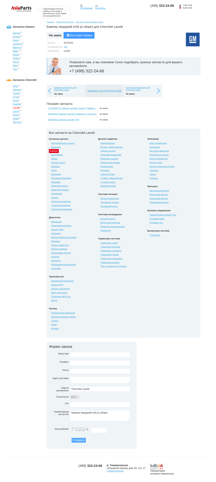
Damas (16, 33)
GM (65, 47)
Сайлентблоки (107, 174)
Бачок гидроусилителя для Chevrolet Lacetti (138, 88)
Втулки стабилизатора (111, 147)
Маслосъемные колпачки (63, 237)
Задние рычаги (107, 151)
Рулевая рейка (157, 219)
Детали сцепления (60, 289)
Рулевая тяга (156, 222)
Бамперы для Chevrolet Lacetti (104, 90)
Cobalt (16, 93)
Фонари (55, 328)
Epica (16, 100)
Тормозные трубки (109, 254)
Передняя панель (60, 190)
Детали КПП (57, 285)
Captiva (17, 89)
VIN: (67, 403)
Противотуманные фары (63, 317)
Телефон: (64, 362)
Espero (16, 36)
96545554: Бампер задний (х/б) (63, 119)
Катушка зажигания (159, 151)
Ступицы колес (108, 182)
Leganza (17, 44)
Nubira (16, 58)
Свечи (153, 174)
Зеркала (55, 166)
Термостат (105, 230)
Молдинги (56, 174)
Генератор (155, 147)
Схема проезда (115, 471)
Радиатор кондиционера (112, 226)
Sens (15, 65)
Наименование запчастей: (61, 413)
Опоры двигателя (60, 245)
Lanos (16, 111)
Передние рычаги (109, 159)
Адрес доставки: (61, 378)
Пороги (54, 197)
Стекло (54, 321)
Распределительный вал (63, 264)
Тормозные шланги (109, 262)
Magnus (17, 47)
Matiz (15, 51)
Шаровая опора (108, 186)
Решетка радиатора (61, 201)
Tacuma (17, 122)
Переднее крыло (59, 186)
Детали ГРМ (57, 229)
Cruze (16, 97)
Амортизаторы (107, 143)
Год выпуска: (62, 397)
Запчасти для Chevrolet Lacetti (89, 22)
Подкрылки (56, 193)
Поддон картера (59, 249)
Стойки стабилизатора (111, 178)
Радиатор (56, 260)
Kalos (16, 40)
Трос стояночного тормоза (113, 266)
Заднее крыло (58, 162)
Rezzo (16, 115)
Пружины (105, 170)
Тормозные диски (109, 243)
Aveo (15, 86)
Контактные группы (159, 155)
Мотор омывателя (159, 159)
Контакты (100, 8)
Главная (50, 22)
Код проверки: (62, 429)
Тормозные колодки (110, 247)
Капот (54, 170)
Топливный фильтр (159, 202)
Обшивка (55, 182)
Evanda (17, 104)
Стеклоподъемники (60, 205)
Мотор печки (156, 162)
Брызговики (57, 155)
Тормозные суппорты (111, 251)
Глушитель (155, 235)
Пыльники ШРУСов (60, 296)
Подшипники (106, 166)
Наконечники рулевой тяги (163, 215)
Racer (16, 62)
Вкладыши (56, 222)
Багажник (55, 147)
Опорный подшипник (110, 155)
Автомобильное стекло (62, 143)
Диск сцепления (59, 292)
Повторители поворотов (63, 313)
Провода (154, 170)
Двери (54, 159)
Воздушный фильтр (159, 190)
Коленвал (56, 233)
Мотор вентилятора (110, 222)
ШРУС (54, 300)
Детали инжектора (109, 198)
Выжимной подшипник (62, 281)
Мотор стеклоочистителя (162, 166)
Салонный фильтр (159, 198)
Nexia (16, 54)
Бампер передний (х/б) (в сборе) (100, 416)
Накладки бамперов (61, 178)
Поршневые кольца (61, 253)
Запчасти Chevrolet (64, 22)
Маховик (55, 241)
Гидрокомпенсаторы (61, 225)
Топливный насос (109, 206)
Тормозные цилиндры (111, 258)
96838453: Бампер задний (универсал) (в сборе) (72, 114)
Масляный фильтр (159, 194)
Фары (54, 324)
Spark (16, 118)
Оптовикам (86, 8)
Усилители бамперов (61, 209)
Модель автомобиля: (62, 389)
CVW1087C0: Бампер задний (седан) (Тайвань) (72, 108)
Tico (15, 69)
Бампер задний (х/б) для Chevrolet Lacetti (65, 88)
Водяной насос (107, 219)
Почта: (65, 370)
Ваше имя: (63, 353)
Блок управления (158, 143)
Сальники (56, 268)
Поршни (55, 257)
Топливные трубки (109, 202)
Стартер (154, 178)
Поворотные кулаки (110, 162)
